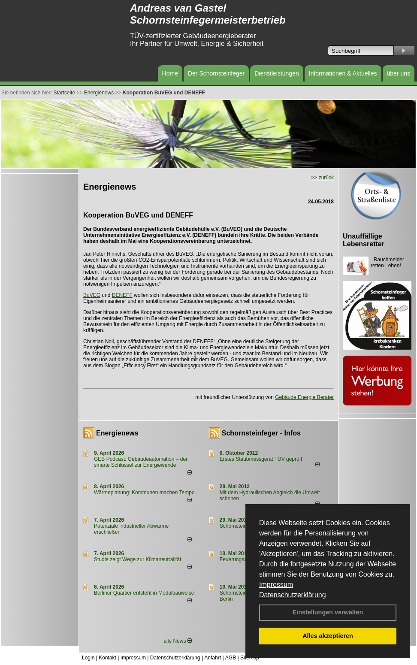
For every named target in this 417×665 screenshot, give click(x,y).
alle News (177, 641)
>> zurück (322, 178)
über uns (398, 73)
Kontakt (107, 658)
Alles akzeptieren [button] (327, 635)
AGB (230, 658)
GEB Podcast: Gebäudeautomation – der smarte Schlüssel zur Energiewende (140, 462)
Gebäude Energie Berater (304, 397)
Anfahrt (212, 658)
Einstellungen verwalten (328, 612)
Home (170, 73)
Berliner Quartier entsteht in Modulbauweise (144, 593)
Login (88, 658)
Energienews (117, 433)
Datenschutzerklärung (292, 594)
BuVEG (91, 295)
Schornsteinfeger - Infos (261, 433)
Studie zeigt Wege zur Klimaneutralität (137, 559)
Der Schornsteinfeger (216, 73)
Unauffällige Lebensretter (363, 240)
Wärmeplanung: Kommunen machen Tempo (144, 493)
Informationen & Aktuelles (343, 73)
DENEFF (122, 295)
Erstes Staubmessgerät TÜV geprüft (261, 459)
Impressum (276, 584)
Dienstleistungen (276, 73)
